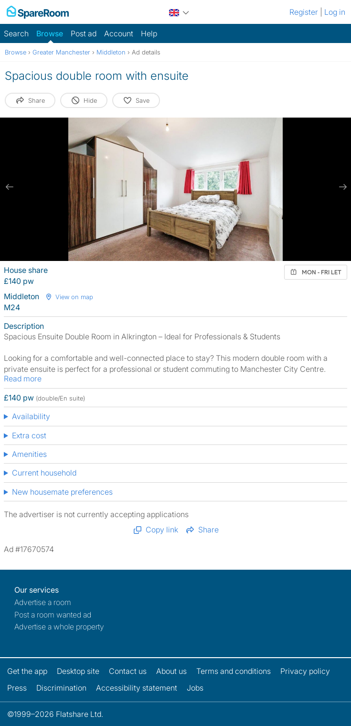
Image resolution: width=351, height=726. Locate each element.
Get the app (27, 671)
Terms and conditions (233, 671)
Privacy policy (305, 671)
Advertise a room (42, 602)
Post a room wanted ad (52, 614)
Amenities (29, 454)
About (171, 671)
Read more (23, 378)
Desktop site (78, 671)
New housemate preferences (62, 492)
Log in (334, 12)
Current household (44, 472)
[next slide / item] (341, 187)
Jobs (195, 688)
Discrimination (61, 688)
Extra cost (29, 435)
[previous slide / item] (9, 187)
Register (303, 12)
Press (17, 688)
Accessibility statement (136, 688)
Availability (31, 416)
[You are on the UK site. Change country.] (179, 11)
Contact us (128, 671)
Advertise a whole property (59, 626)
